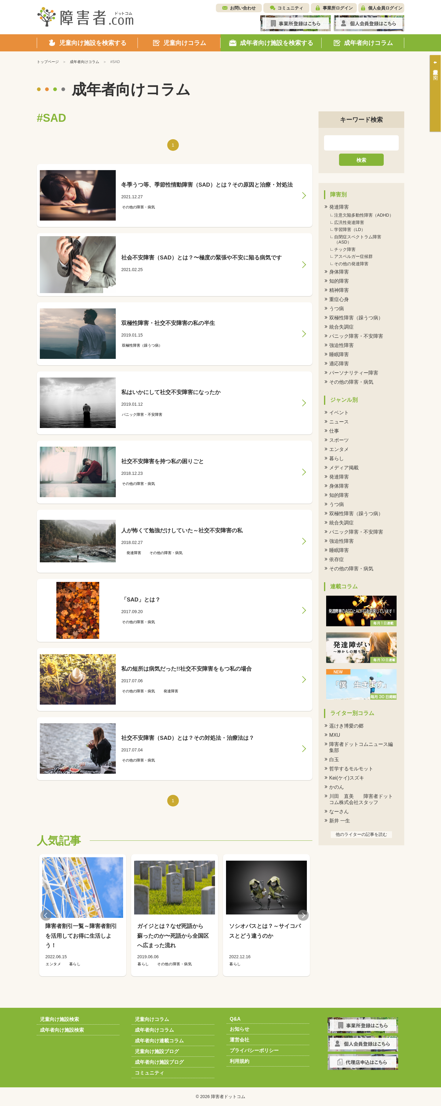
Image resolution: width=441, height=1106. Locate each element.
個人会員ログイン (385, 8)
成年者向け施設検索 (62, 1030)
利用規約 (239, 1061)
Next (303, 915)
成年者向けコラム (154, 1030)
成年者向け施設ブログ (159, 1062)
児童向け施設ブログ (157, 1051)
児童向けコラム (152, 1019)
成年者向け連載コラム (159, 1040)
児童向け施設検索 (59, 1019)
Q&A (235, 1019)
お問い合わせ (243, 8)
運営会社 (239, 1039)
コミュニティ (290, 8)
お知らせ (239, 1029)
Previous (45, 915)
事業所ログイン (338, 8)
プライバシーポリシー (254, 1050)
